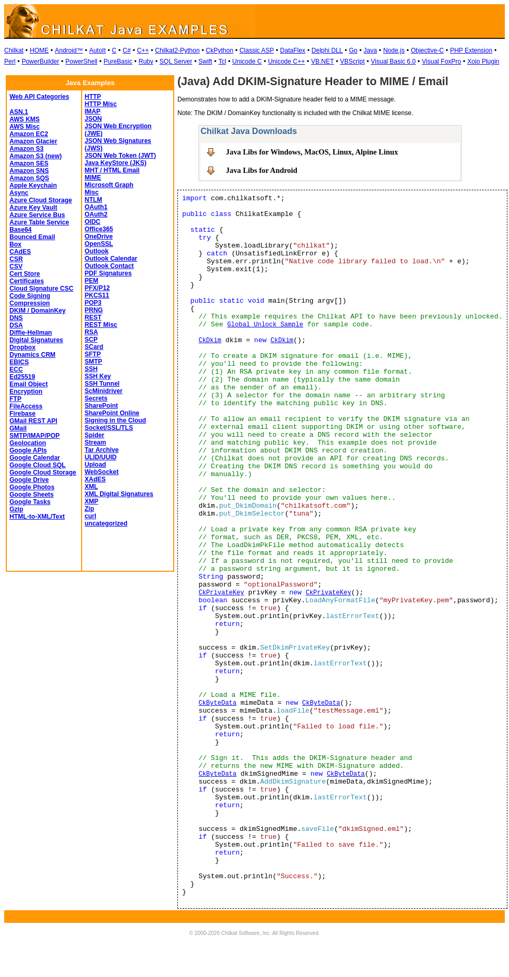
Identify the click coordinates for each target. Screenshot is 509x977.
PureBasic (118, 61)
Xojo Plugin (483, 61)
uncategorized (106, 523)
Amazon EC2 (28, 134)
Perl (9, 61)
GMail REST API (33, 421)
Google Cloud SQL (37, 465)
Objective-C (427, 50)
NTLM (93, 199)
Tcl (222, 61)
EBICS (19, 362)
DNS (16, 318)
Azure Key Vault (33, 207)
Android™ (69, 50)
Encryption (26, 391)
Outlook (96, 251)
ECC (16, 369)
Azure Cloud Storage (40, 200)
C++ (143, 50)
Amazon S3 (26, 148)
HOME (38, 50)
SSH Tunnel (102, 383)
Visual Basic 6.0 (393, 61)
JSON (93, 118)
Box (15, 244)
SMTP (93, 361)
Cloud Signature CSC (41, 288)
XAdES (95, 479)
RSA (91, 332)
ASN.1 (18, 112)
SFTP (93, 354)
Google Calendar (34, 457)
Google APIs (28, 450)
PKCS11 (97, 295)
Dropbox (22, 347)
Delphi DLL (327, 50)
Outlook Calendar (111, 258)
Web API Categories (39, 96)
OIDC (93, 221)
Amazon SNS (29, 170)
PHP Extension (471, 50)
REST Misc (101, 324)
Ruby (145, 61)
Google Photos (31, 487)
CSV (16, 266)
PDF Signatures (108, 273)
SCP (91, 339)
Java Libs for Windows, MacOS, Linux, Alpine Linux (312, 152)
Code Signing (29, 296)
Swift (205, 61)
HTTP (93, 96)
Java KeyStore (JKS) (115, 163)
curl (90, 516)
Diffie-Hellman (30, 332)
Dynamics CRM (32, 354)
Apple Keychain (33, 185)
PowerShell (81, 61)
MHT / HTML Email (112, 170)
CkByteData (217, 703)
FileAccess (26, 406)
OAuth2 (96, 214)
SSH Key (98, 376)
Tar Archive (102, 450)
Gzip (16, 509)
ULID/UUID (101, 457)
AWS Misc (24, 126)
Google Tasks (30, 502)
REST (93, 317)
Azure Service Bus (37, 215)
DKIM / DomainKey (37, 310)
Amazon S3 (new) (35, 156)
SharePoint (101, 405)
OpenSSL (99, 244)
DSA (16, 325)
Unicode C (247, 61)
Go (353, 50)
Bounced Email (32, 237)
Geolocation (27, 443)
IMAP (93, 111)
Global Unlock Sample (265, 324)
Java (370, 50)
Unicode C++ (286, 61)
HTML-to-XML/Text (37, 516)
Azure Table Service (39, 222)
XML (91, 486)
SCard (94, 347)
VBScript (352, 61)
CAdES (20, 251)
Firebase (22, 413)
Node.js (394, 50)
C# (127, 50)
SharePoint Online (112, 413)
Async (18, 193)
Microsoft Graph (109, 185)
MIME (93, 177)
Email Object (28, 384)
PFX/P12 (97, 288)
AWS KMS (24, 119)
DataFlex (292, 50)
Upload (95, 464)
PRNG (94, 310)
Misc (92, 192)
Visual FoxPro (441, 61)
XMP (91, 501)
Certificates (26, 281)
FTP (15, 399)
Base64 (20, 229)
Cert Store (24, 273)
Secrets (96, 398)
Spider (94, 435)
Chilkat (14, 50)
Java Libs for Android (261, 170)
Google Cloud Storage (42, 472)
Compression (29, 303)
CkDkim (209, 340)
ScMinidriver (104, 391)
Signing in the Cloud (115, 420)
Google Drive (29, 480)
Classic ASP (256, 50)
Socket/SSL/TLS (109, 427)
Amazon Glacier (33, 141)
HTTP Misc (101, 104)
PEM (91, 280)
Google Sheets (31, 494)
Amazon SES (28, 163)
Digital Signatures (36, 340)
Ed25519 (22, 376)
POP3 (93, 302)
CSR (16, 259)
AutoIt (97, 50)
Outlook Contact (109, 266)
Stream (95, 442)
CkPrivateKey (221, 593)
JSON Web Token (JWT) (120, 155)
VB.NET (322, 61)
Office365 (99, 229)
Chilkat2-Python (177, 50)
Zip (89, 508)
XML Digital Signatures (119, 494)
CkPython (219, 50)
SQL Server (175, 61)
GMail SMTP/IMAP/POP (34, 432)
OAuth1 (96, 207)
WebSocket (101, 472)
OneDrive (99, 236)
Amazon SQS (29, 178)
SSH (91, 369)
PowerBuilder (40, 61)
